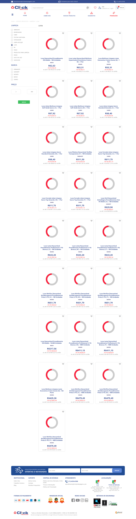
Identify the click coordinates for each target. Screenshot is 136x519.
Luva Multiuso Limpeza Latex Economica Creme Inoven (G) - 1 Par (108, 60)
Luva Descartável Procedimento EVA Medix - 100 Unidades (52, 59)
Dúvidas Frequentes (34, 485)
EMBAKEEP (17, 69)
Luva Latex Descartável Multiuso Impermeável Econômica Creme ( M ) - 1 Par (80, 60)
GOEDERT (16, 72)
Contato (30, 483)
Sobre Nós (17, 481)
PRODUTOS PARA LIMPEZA (21, 52)
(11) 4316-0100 (119, 1)
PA (14, 47)
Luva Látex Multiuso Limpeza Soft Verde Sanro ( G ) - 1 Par (52, 107)
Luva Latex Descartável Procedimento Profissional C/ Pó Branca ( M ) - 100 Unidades (80, 247)
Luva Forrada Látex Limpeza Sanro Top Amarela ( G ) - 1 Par (108, 153)
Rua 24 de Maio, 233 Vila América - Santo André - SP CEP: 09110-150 (114, 488)
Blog (15, 485)
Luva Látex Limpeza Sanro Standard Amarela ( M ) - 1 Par (52, 153)
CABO (15, 35)
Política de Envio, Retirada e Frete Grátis (53, 481)
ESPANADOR (17, 40)
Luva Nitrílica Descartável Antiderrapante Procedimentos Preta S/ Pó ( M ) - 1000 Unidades (109, 391)
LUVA (15, 45)
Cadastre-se (105, 8)
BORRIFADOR (18, 32)
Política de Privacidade (49, 487)
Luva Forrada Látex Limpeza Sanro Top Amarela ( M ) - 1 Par (51, 199)
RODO (15, 55)
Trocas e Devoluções (49, 485)
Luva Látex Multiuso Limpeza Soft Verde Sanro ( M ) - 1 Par (80, 107)
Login (111, 8)
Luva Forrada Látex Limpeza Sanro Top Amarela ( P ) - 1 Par (80, 199)
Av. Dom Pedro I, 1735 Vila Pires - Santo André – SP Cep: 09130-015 (97, 488)
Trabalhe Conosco (19, 483)
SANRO (16, 79)
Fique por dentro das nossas (36, 471)
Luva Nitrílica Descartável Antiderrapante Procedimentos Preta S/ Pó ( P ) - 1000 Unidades (52, 438)
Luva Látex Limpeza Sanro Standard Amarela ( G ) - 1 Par (108, 107)
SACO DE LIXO (18, 57)
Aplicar (24, 102)
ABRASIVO (17, 30)
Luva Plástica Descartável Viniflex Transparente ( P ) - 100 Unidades (80, 153)
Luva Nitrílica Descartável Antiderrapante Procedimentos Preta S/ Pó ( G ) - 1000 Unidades (80, 391)
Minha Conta (32, 481)
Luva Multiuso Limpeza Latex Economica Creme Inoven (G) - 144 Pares (51, 391)
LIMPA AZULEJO (18, 42)
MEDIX (16, 77)
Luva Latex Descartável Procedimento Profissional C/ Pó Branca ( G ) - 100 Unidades (52, 247)
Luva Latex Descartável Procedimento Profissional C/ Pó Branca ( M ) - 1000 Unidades (80, 343)
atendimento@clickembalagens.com (23, 1)
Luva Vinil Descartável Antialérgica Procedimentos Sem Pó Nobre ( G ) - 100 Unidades (108, 200)
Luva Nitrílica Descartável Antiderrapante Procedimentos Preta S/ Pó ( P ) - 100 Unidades (108, 295)
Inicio (12, 21)
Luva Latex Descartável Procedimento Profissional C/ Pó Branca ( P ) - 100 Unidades (108, 247)
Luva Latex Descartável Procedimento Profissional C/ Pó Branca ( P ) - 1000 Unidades (108, 343)
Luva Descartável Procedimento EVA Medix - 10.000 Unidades (52, 342)
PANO (15, 50)
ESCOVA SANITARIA (19, 37)
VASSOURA (17, 60)
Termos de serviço (68, 515)
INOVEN (16, 74)
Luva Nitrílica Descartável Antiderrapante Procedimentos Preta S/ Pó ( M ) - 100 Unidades (80, 295)
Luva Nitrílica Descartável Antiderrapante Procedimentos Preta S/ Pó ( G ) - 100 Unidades (52, 295)
